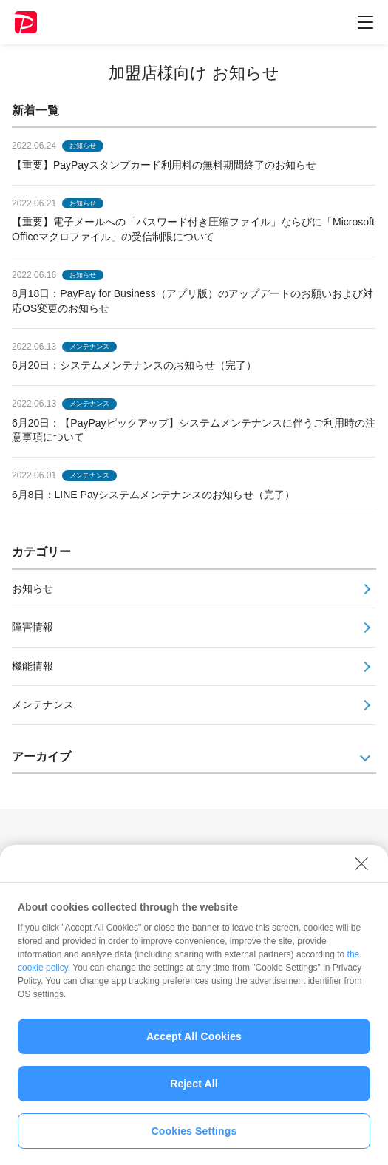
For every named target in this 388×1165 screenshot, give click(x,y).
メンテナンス (43, 704)
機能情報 (32, 666)
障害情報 (32, 627)
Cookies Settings (194, 1140)
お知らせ (32, 588)
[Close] (361, 872)
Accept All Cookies (194, 1045)
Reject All (194, 1092)
